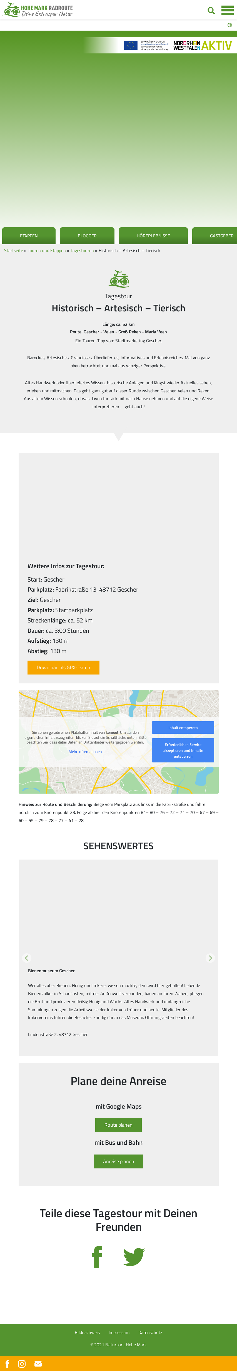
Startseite (13, 250)
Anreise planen (118, 1161)
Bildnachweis (87, 1332)
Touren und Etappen (47, 250)
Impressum (119, 1332)
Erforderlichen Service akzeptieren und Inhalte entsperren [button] (183, 750)
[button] (27, 958)
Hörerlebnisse (153, 235)
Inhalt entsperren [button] (183, 727)
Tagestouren (82, 250)
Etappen (29, 235)
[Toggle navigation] (227, 10)
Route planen (118, 1125)
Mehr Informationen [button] (85, 751)
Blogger (87, 235)
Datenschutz (150, 1332)
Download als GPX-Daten (63, 667)
